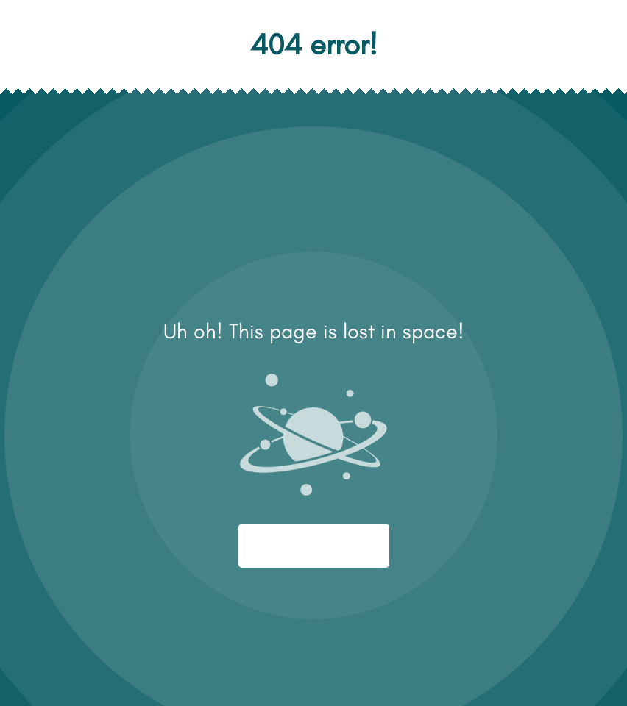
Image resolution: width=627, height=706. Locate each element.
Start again (314, 546)
